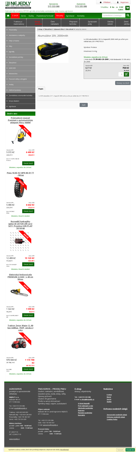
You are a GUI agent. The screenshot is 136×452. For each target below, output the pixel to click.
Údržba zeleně (110, 22)
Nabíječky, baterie (80, 29)
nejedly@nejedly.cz (20, 408)
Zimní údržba (127, 22)
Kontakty (80, 16)
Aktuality (59, 15)
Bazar (109, 397)
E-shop (109, 395)
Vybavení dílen (59, 29)
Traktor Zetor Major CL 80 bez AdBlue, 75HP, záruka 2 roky (20, 327)
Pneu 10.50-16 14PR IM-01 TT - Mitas (20, 174)
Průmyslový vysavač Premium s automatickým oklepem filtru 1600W (20, 120)
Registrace (122, 2)
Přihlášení (105, 2)
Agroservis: (54, 5)
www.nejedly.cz (14, 439)
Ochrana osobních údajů (116, 417)
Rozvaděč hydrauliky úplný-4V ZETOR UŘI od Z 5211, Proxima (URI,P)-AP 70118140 (20, 225)
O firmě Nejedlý (84, 403)
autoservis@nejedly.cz (50, 425)
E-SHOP (15, 15)
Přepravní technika (73, 22)
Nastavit (120, 450)
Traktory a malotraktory (19, 22)
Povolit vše (130, 450)
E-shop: (40, 29)
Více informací (64, 450)
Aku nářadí (69, 29)
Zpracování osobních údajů (117, 415)
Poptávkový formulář (45, 16)
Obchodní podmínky (85, 408)
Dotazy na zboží (123, 83)
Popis (40, 89)
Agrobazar (70, 16)
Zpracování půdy (92, 22)
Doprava (81, 410)
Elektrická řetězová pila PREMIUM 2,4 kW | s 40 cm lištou (20, 277)
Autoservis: (81, 5)
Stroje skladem (38, 22)
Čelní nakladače (55, 22)
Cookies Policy (112, 419)
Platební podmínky (85, 413)
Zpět (84, 105)
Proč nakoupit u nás (85, 406)
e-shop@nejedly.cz (87, 399)
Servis (23, 16)
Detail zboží (28, 163)
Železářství (48, 29)
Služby (31, 16)
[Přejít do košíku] (127, 8)
